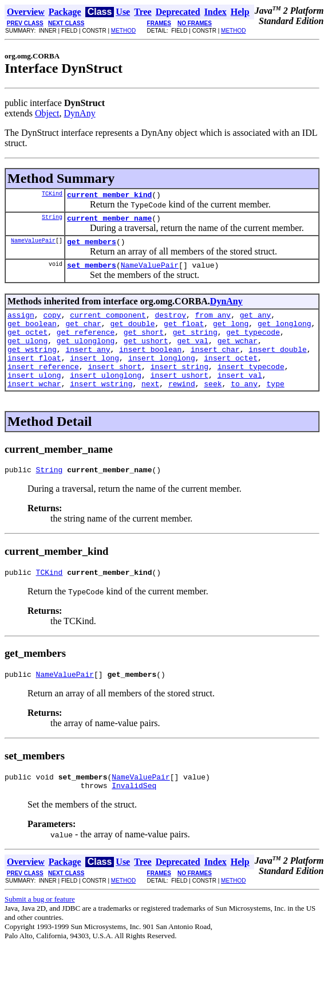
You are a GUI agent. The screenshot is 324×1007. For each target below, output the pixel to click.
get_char (83, 333)
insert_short (114, 385)
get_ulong (27, 354)
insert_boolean (150, 364)
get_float (184, 333)
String (52, 220)
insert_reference (43, 385)
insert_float (34, 375)
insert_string (179, 385)
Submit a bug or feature (40, 930)
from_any (213, 323)
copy (52, 323)
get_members (91, 246)
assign (20, 323)
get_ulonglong (85, 354)
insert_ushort (179, 395)
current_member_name (109, 221)
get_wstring (32, 364)
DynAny (80, 113)
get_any (255, 323)
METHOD (123, 31)
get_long (230, 333)
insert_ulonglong (105, 395)
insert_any (87, 364)
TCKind (52, 195)
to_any (244, 406)
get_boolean (32, 333)
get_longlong (284, 333)
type (276, 406)
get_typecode (253, 344)
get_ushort (146, 354)
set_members (91, 272)
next (150, 406)
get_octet (27, 344)
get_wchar (238, 354)
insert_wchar (34, 406)
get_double (132, 333)
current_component (108, 323)
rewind (181, 406)
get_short (144, 344)
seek (213, 406)
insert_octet (231, 375)
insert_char (215, 364)
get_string (195, 344)
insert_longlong (161, 375)
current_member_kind (109, 196)
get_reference (85, 344)
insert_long (94, 375)
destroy (170, 323)
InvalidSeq (134, 816)
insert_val (240, 395)
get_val (192, 354)
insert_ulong (34, 395)
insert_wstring (101, 406)
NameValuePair (33, 245)
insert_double (277, 364)
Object (47, 113)
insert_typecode (251, 385)
